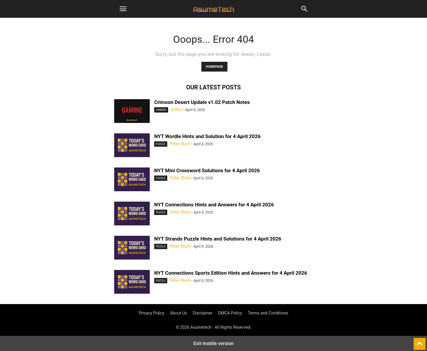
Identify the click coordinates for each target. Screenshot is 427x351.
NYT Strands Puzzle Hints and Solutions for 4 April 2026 (217, 239)
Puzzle (160, 144)
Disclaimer (202, 313)
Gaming (161, 109)
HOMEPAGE (214, 67)
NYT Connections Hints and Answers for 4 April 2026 (214, 205)
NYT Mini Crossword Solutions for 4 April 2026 (207, 170)
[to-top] (420, 341)
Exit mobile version (213, 343)
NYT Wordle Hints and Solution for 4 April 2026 (207, 136)
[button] (123, 9)
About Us (178, 313)
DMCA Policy (230, 313)
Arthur (176, 109)
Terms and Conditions (268, 313)
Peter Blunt (180, 143)
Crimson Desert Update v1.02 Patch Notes (202, 102)
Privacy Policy (151, 313)
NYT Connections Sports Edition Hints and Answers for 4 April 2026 (230, 273)
